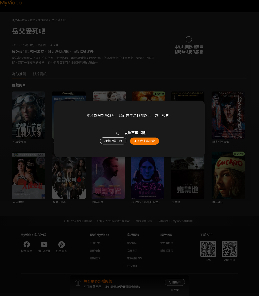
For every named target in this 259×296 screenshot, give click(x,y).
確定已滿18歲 (109, 142)
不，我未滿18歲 (149, 142)
